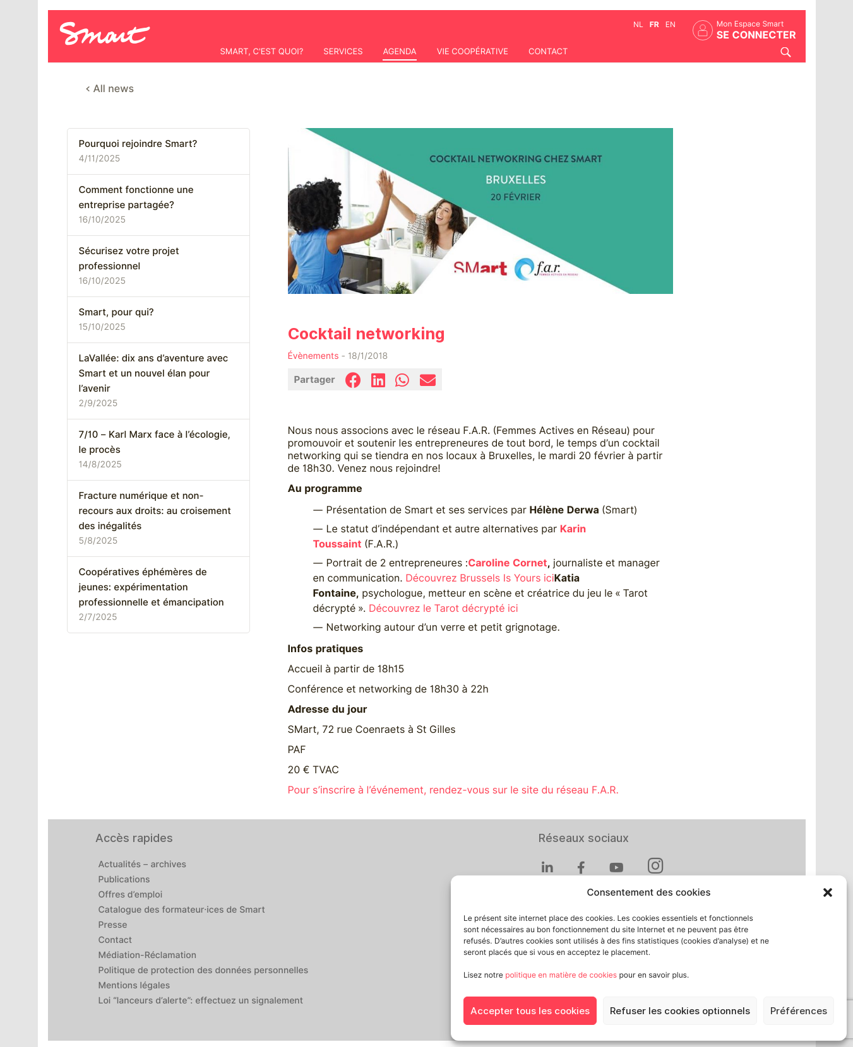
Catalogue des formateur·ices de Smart (181, 910)
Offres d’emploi (130, 895)
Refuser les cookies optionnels (680, 1011)
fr (654, 24)
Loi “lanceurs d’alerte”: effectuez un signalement (201, 1001)
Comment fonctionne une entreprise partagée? (136, 197)
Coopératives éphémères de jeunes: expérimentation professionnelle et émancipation (151, 587)
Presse (113, 925)
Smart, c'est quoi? (262, 52)
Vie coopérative (472, 52)
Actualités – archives (142, 865)
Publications (124, 880)
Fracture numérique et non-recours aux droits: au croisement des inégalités (155, 511)
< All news (110, 89)
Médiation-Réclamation (147, 955)
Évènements (313, 356)
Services (342, 52)
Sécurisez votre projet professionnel (129, 258)
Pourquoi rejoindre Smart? (138, 143)
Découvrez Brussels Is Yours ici (479, 578)
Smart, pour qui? (116, 312)
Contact (548, 52)
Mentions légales (134, 986)
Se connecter (756, 35)
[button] (827, 892)
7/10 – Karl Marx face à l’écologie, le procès (154, 442)
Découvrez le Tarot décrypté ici (443, 608)
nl (638, 24)
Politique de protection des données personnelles (203, 971)
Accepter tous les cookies (530, 1011)
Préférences (798, 1011)
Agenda (399, 52)
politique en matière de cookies (561, 975)
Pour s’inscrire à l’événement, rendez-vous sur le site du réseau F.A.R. (453, 790)
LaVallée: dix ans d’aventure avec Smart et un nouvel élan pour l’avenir (154, 373)
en (670, 24)
